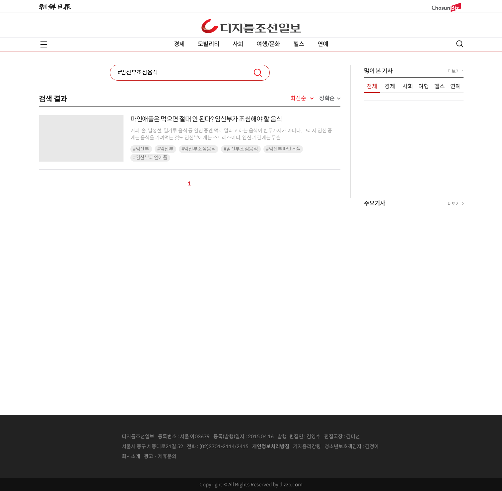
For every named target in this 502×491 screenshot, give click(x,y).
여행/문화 (268, 44)
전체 (372, 86)
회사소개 (131, 456)
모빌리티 (208, 44)
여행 (423, 86)
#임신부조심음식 (198, 149)
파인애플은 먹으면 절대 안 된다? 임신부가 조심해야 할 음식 (206, 119)
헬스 (298, 44)
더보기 (454, 71)
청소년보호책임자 (343, 446)
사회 (238, 44)
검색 (258, 72)
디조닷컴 (251, 26)
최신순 (298, 99)
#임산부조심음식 (241, 149)
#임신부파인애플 (283, 149)
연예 (323, 44)
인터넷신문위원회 (401, 447)
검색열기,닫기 (460, 44)
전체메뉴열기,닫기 (43, 44)
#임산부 (141, 149)
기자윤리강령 (307, 446)
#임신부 (165, 149)
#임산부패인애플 (150, 158)
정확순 (327, 98)
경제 (179, 44)
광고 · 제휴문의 (160, 456)
